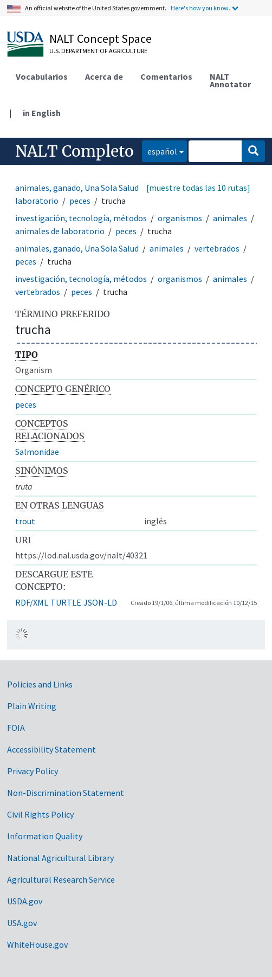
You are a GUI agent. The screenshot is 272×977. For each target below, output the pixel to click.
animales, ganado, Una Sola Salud (77, 187)
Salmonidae (37, 451)
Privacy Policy (32, 771)
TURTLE (65, 602)
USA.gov (22, 922)
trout (25, 521)
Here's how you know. (200, 8)
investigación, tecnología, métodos (81, 218)
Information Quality (44, 836)
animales (230, 218)
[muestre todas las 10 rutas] (198, 187)
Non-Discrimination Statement (65, 792)
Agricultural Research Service (61, 879)
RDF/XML (31, 602)
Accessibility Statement (51, 749)
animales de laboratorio (60, 231)
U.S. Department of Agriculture (98, 51)
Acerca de (104, 76)
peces (79, 200)
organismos (180, 218)
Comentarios (166, 76)
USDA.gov (24, 901)
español (159, 150)
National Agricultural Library (60, 857)
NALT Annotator (230, 80)
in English (42, 112)
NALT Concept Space (100, 38)
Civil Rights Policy (40, 814)
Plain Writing (31, 705)
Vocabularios (42, 76)
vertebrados (217, 248)
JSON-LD (100, 602)
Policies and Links (40, 684)
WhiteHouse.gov (37, 944)
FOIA (16, 727)
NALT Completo (74, 151)
